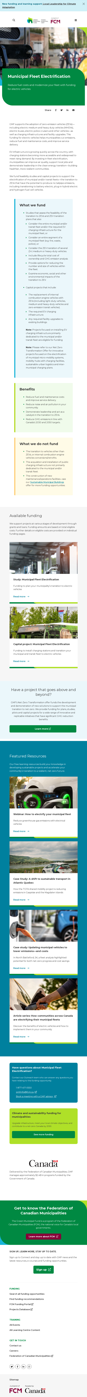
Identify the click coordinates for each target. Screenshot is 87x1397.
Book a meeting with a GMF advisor (35, 1096)
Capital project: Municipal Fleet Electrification (41, 644)
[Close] (84, 4)
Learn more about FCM (40, 1237)
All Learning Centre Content (25, 1330)
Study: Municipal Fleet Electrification (36, 579)
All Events (15, 1325)
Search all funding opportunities (27, 1294)
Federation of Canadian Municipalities (31, 1356)
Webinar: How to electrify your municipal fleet (42, 814)
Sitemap (14, 1379)
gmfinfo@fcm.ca (25, 1092)
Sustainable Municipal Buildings (47, 482)
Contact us (15, 1345)
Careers (14, 1351)
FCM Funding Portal (21, 1304)
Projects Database (21, 1309)
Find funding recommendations (27, 1299)
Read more (19, 596)
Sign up (40, 1271)
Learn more (41, 729)
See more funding (43, 1134)
